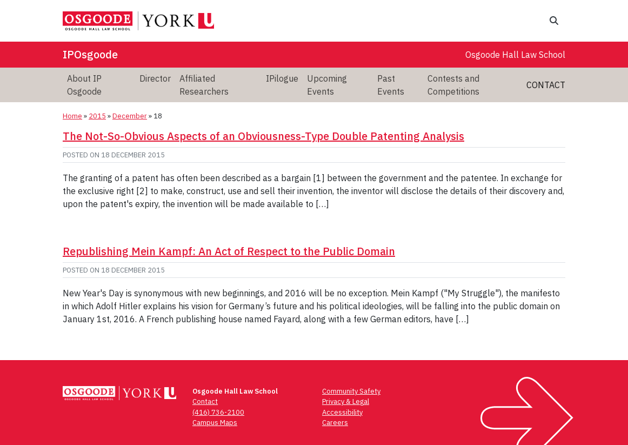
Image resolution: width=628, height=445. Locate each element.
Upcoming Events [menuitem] (327, 85)
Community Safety (351, 391)
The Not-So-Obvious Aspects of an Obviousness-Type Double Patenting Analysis (263, 136)
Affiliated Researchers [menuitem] (204, 85)
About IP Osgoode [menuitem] (84, 85)
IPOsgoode (90, 54)
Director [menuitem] (155, 78)
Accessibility (342, 412)
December (129, 116)
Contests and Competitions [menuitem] (453, 85)
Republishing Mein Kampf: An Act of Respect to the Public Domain (229, 251)
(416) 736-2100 (218, 412)
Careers (335, 422)
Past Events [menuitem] (390, 85)
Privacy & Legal (345, 401)
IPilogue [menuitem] (282, 78)
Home (72, 116)
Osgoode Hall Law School (515, 54)
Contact (545, 84)
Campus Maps (214, 422)
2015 (97, 116)
